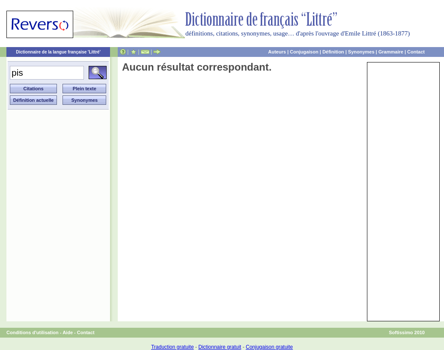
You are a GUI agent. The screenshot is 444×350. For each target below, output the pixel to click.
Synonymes (361, 51)
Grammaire (390, 51)
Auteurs (277, 51)
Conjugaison (304, 51)
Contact (416, 51)
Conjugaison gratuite (269, 347)
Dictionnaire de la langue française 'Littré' (58, 52)
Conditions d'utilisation (32, 332)
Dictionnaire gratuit (219, 347)
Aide (68, 332)
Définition (333, 51)
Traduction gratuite (172, 347)
